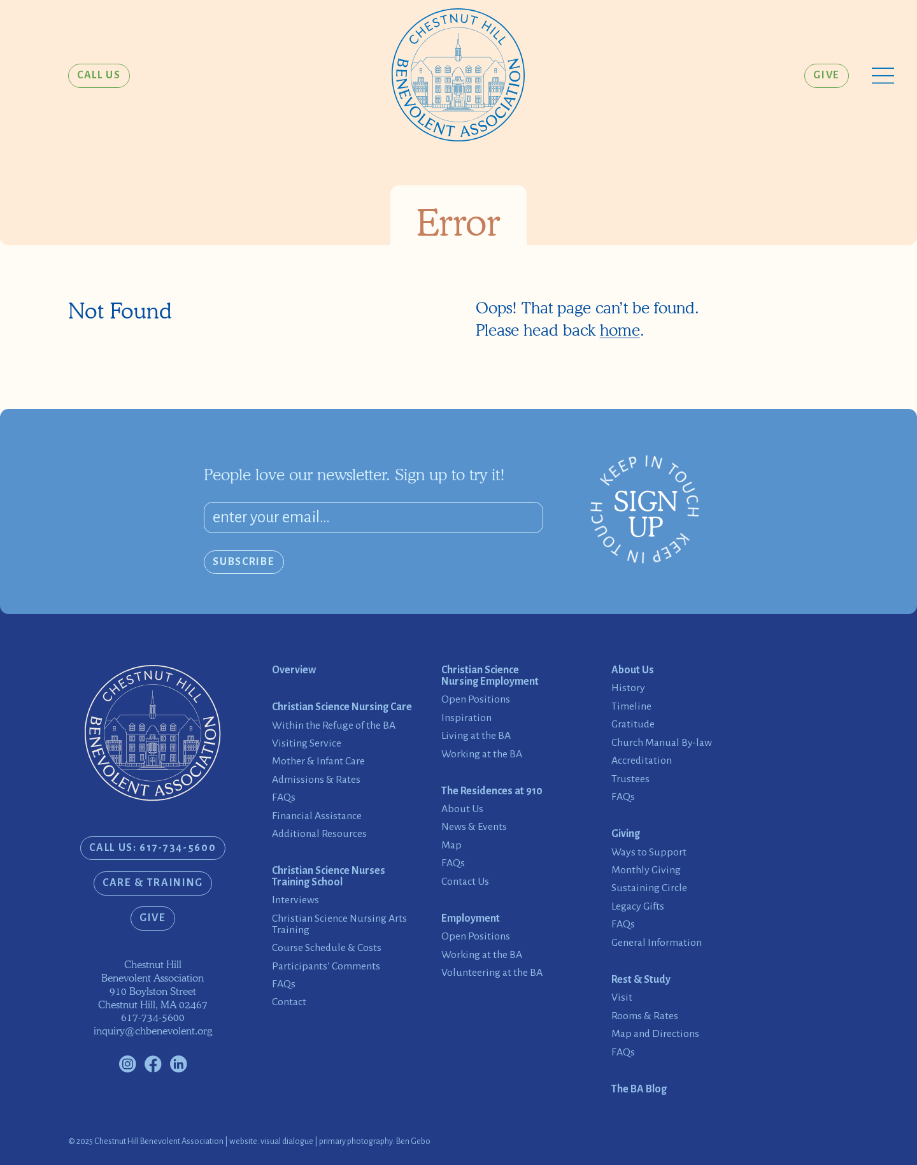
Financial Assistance (317, 816)
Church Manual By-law (661, 743)
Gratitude (633, 724)
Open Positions (475, 699)
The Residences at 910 (492, 791)
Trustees (630, 779)
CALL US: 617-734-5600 (152, 848)
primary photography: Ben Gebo (374, 1141)
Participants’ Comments (326, 966)
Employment (470, 918)
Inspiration (466, 718)
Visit (621, 997)
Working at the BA (481, 754)
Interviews (295, 900)
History (628, 688)
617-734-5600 (153, 1017)
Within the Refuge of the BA (333, 725)
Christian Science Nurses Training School (328, 877)
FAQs (283, 797)
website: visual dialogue (271, 1141)
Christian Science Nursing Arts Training (339, 924)
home (620, 329)
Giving (625, 834)
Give (826, 75)
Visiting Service (306, 743)
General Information (656, 943)
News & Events (474, 827)
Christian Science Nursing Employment (490, 676)
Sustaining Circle (649, 888)
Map (451, 845)
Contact (289, 1002)
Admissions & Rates (316, 780)
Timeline (631, 706)
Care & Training (153, 883)
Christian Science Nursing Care (342, 707)
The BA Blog (639, 1089)
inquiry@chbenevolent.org (153, 1031)
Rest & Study (641, 980)
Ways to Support (648, 852)
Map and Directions (655, 1034)
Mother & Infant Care (318, 761)
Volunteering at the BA (492, 973)
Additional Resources (319, 834)
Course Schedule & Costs (326, 948)
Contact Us (465, 881)
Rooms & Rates (644, 1016)
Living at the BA (476, 736)
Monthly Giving (646, 870)
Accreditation (641, 760)
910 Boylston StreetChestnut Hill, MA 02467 (153, 998)
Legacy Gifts (637, 906)
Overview (294, 670)
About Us (462, 809)
